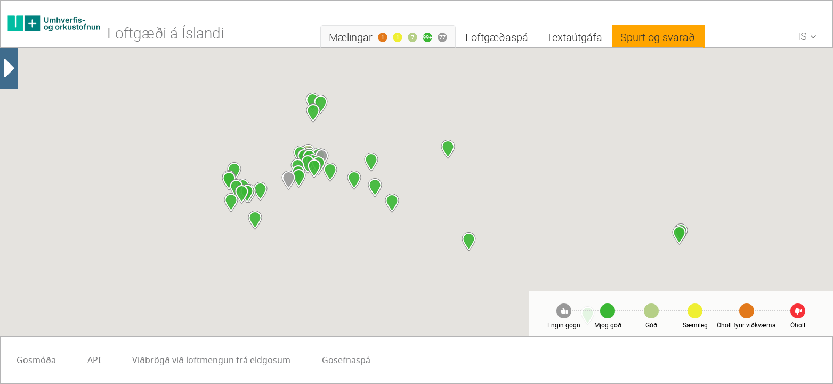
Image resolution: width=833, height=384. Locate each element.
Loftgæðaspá (496, 37)
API (363, 360)
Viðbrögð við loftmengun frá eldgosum (96, 360)
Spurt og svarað (657, 37)
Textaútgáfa (574, 37)
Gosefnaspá (230, 360)
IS (810, 38)
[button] (313, 113)
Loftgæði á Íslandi (165, 32)
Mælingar (392, 39)
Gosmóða (306, 360)
